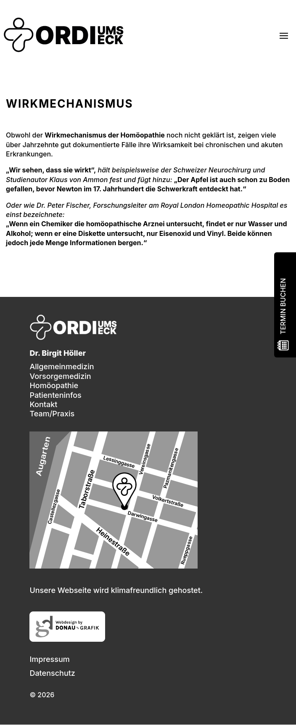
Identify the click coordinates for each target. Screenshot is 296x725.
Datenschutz (52, 673)
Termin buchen (283, 306)
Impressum (49, 659)
